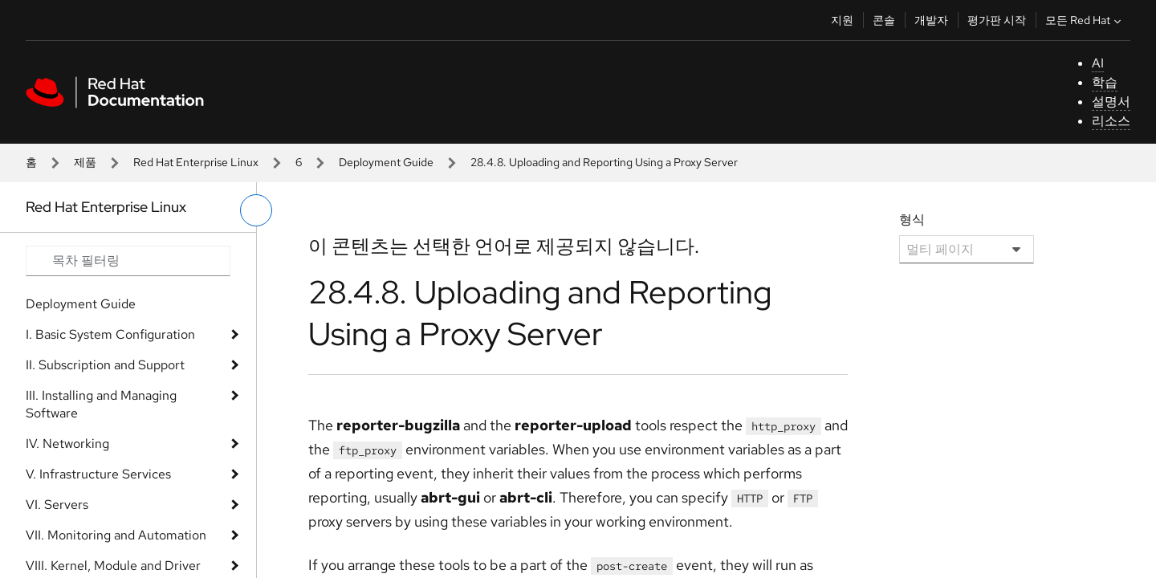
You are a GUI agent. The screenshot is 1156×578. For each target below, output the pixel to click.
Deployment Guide (386, 162)
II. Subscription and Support (105, 364)
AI (1098, 63)
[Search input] (128, 261)
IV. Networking (67, 443)
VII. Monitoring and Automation (116, 535)
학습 (1104, 82)
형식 (912, 219)
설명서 (1111, 101)
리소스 (1111, 120)
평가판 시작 (996, 20)
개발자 (931, 20)
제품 (85, 162)
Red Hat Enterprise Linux (195, 162)
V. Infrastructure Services (98, 474)
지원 (842, 20)
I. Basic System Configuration (110, 334)
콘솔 (884, 20)
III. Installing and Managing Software (101, 404)
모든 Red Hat (1085, 20)
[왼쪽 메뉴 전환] (256, 210)
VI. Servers (57, 504)
